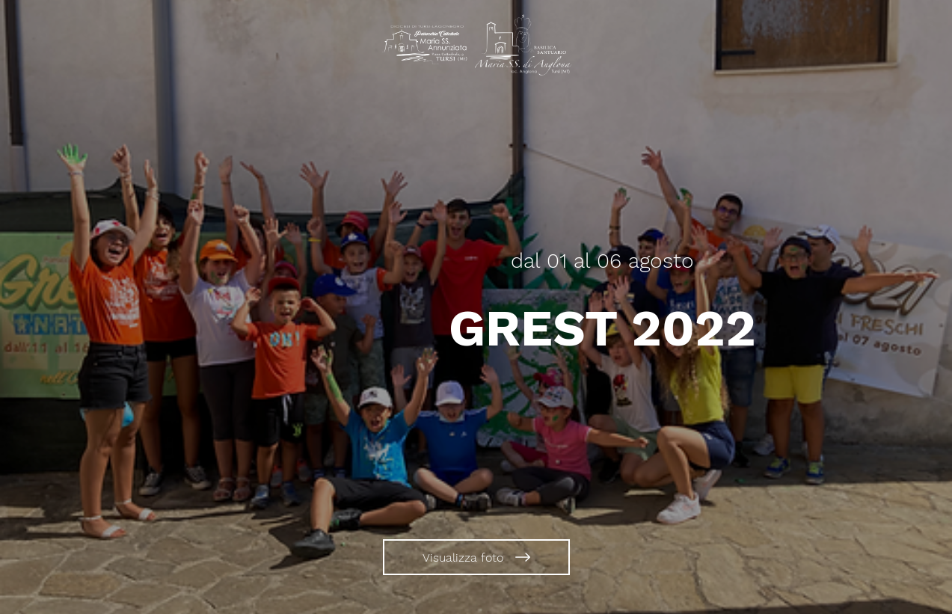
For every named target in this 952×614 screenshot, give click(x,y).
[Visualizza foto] (476, 557)
